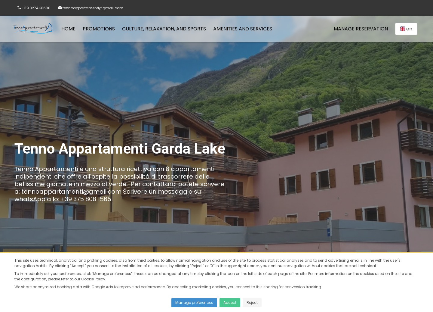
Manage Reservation (361, 28)
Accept (229, 302)
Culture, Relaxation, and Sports (164, 28)
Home (68, 28)
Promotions (99, 28)
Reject (252, 302)
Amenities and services (242, 28)
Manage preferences (194, 302)
